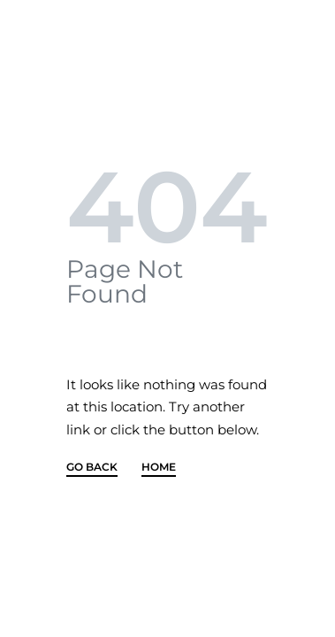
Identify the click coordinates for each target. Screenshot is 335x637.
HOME (158, 467)
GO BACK (92, 467)
